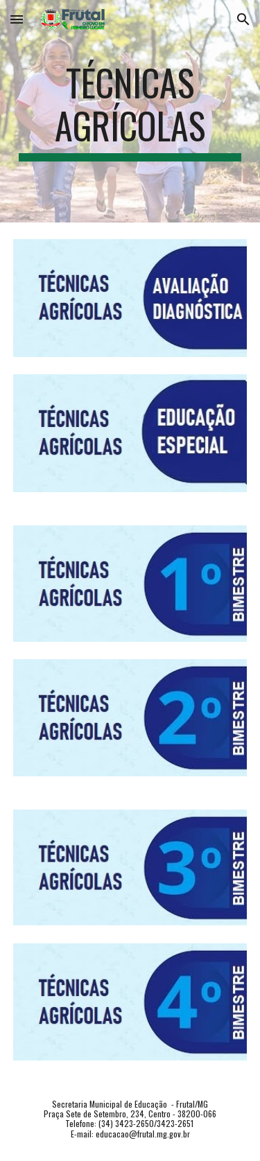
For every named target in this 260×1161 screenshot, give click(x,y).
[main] (130, 111)
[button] (16, 19)
